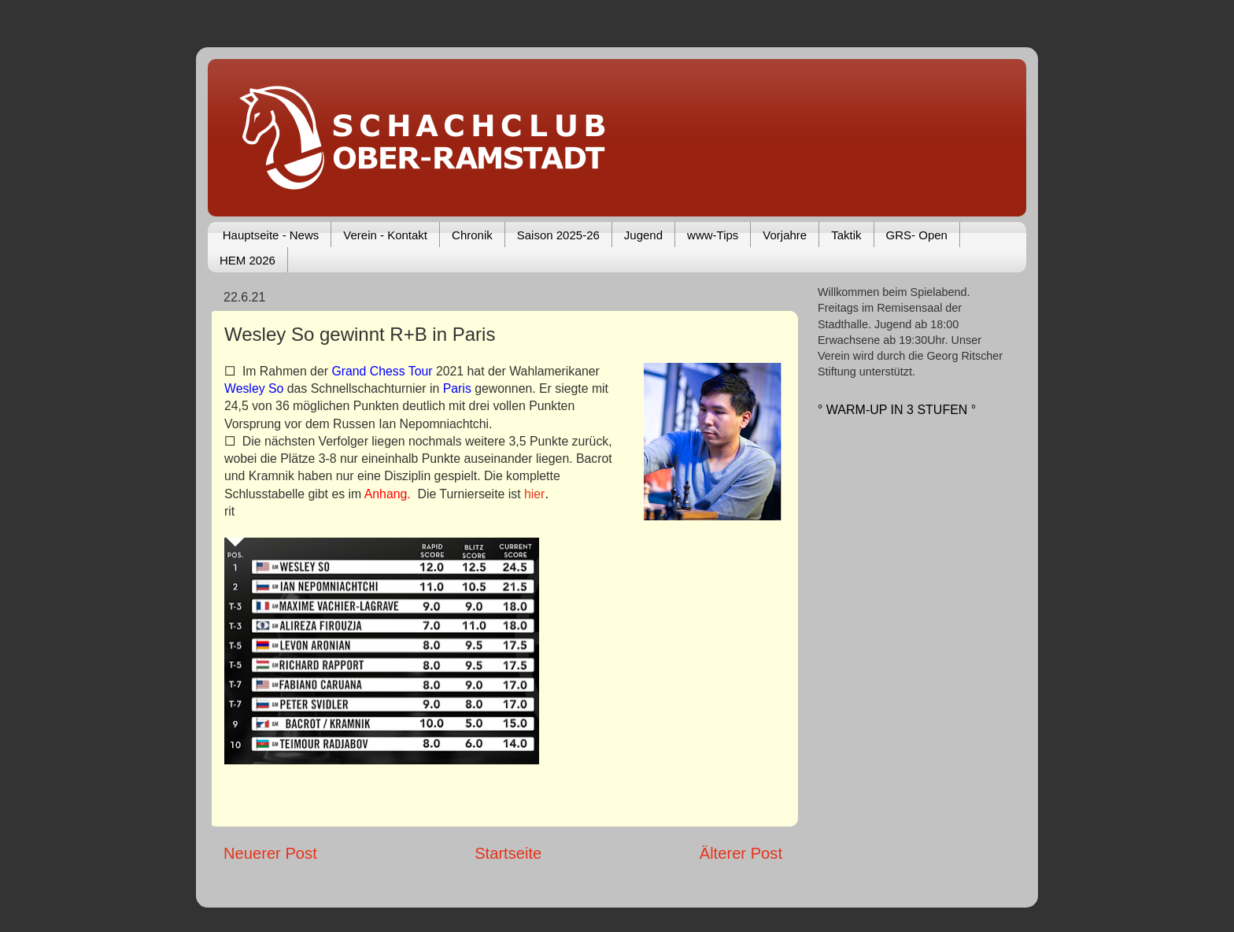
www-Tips (712, 235)
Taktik (846, 235)
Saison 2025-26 (558, 235)
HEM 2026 (247, 260)
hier (534, 494)
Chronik (472, 235)
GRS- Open (917, 235)
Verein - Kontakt (385, 235)
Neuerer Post (270, 853)
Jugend (643, 235)
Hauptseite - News (271, 235)
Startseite (508, 853)
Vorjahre (785, 235)
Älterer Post (741, 853)
